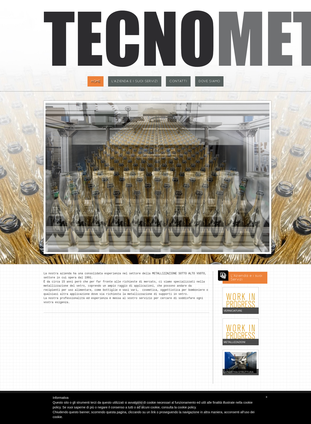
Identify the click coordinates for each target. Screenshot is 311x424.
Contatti (178, 81)
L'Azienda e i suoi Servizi (135, 81)
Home (95, 81)
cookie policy (187, 407)
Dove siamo (209, 81)
